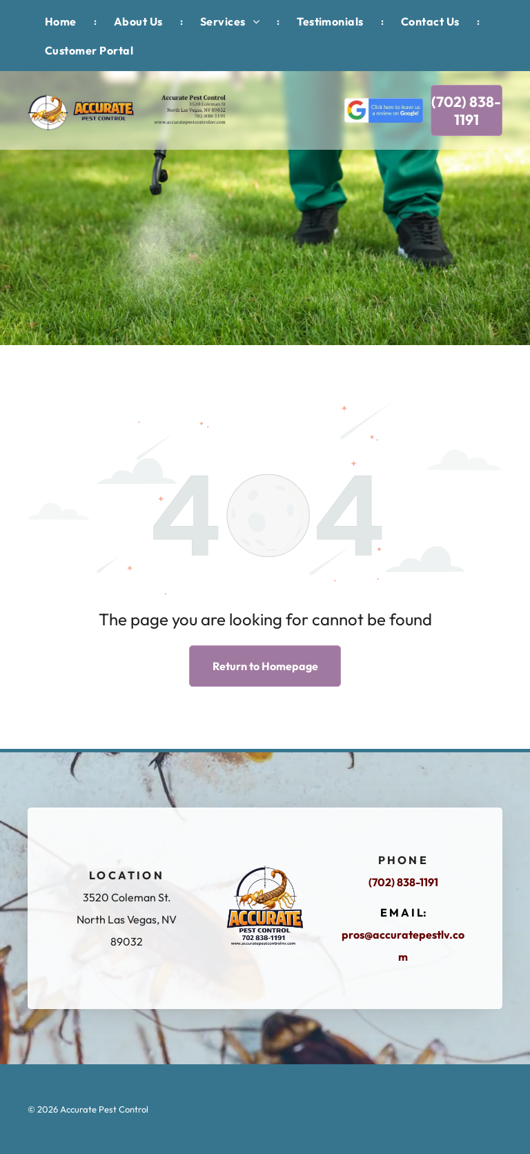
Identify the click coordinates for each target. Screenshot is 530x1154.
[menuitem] (62, 21)
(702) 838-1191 (403, 882)
